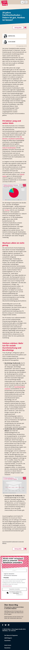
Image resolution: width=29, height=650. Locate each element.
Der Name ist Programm (11, 635)
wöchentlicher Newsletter (10, 575)
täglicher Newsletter (9, 573)
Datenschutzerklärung (7, 586)
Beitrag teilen (18, 27)
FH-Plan (7, 210)
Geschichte (7, 640)
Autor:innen (7, 645)
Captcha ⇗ (19, 594)
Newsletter (7, 648)
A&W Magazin (8, 638)
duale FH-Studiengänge (9, 147)
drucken (4, 215)
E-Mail (14, 570)
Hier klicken (16, 593)
